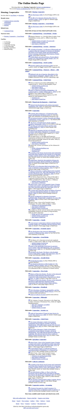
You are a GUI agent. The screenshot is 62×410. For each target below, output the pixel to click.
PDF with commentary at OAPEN (41, 304)
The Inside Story (41, 403)
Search (18, 401)
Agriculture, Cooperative (39, 339)
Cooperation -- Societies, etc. (40, 310)
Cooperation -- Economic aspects (41, 228)
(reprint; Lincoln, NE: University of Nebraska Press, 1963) (44, 324)
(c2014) (42, 114)
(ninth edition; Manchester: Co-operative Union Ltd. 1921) (43, 132)
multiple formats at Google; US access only (43, 41)
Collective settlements (38, 361)
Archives (33, 403)
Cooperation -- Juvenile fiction (40, 258)
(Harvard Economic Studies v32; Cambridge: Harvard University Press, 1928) (44, 224)
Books (17, 403)
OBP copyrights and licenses (30, 408)
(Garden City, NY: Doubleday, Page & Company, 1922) (43, 264)
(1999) (36, 15)
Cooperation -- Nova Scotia (40, 271)
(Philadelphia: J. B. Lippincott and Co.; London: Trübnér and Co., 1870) (42, 91)
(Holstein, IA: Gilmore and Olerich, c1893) (44, 192)
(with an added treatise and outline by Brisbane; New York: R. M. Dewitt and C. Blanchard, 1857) (44, 373)
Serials (48, 401)
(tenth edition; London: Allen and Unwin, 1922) (43, 252)
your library (13, 15)
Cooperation (7, 24)
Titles (37, 401)
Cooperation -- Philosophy (39, 297)
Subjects (42, 401)
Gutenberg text (35, 97)
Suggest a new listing (43, 398)
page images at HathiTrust (38, 43)
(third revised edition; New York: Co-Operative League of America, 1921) (43, 167)
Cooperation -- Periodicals (39, 287)
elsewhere (21, 15)
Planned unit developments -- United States (44, 102)
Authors (32, 401)
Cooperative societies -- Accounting (42, 385)
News (22, 403)
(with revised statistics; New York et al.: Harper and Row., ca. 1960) (44, 276)
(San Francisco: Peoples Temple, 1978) (44, 52)
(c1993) (41, 65)
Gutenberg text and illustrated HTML (41, 205)
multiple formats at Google (39, 307)
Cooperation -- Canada (38, 220)
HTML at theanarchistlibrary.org (40, 148)
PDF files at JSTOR (37, 306)
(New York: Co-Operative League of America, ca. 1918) (44, 389)
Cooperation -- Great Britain (40, 237)
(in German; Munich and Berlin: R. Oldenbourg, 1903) (43, 162)
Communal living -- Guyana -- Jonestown (43, 46)
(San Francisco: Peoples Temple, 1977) (43, 57)
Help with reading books (19, 398)
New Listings (25, 401)
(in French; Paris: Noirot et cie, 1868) (43, 314)
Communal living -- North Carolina (42, 62)
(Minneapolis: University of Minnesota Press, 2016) (42, 232)
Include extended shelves (43, 7)
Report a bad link (31, 398)
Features (27, 403)
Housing (6, 25)
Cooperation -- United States (40, 319)
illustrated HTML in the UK (39, 244)
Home (13, 401)
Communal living (8, 31)
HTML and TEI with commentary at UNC (43, 214)
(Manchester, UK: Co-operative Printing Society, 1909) (44, 247)
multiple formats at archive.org (40, 42)
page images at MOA (37, 87)
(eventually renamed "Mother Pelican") (43, 290)
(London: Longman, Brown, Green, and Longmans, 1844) (44, 154)
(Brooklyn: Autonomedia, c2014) (42, 123)
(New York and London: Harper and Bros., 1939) (44, 282)
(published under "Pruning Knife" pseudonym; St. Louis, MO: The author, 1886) (44, 198)
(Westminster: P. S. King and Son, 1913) (43, 350)
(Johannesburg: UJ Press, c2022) (44, 118)
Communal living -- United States (41, 80)
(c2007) (43, 75)
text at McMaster (36, 149)
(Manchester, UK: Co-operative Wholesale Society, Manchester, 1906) (44, 172)
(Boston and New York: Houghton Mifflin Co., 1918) (42, 126)
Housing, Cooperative (38, 12)
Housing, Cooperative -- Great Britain (14, 36)
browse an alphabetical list (23, 8)
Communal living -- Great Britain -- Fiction (44, 33)
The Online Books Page (31, 3)
